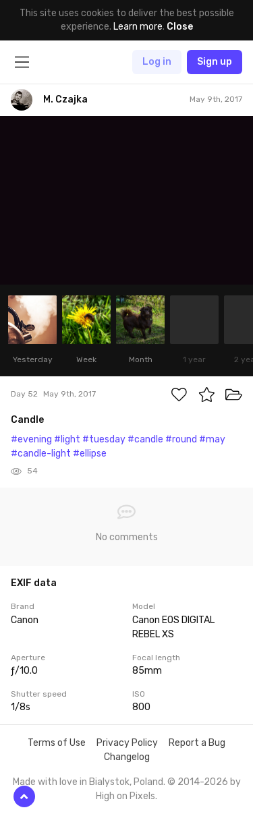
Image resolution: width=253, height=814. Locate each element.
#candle (145, 439)
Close (180, 26)
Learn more (138, 26)
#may (212, 439)
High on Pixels (125, 796)
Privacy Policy (127, 743)
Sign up (214, 61)
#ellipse (90, 453)
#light (67, 439)
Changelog (127, 757)
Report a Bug (197, 743)
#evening (31, 439)
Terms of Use (57, 743)
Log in (156, 61)
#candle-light (41, 453)
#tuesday (103, 439)
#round (181, 439)
